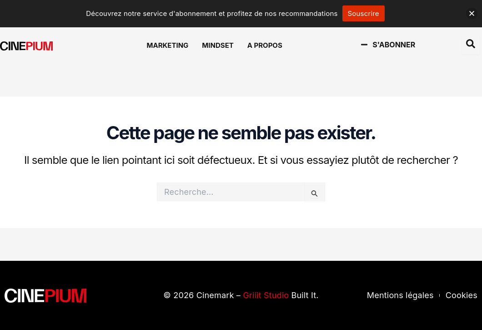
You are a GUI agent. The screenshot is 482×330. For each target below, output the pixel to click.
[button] (471, 13)
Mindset (217, 45)
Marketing (168, 45)
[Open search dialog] (471, 45)
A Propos (264, 45)
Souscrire (363, 13)
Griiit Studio (266, 295)
